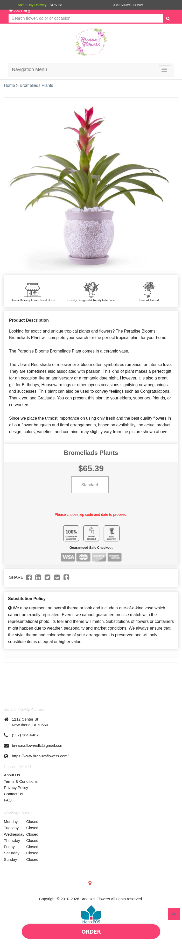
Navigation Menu (29, 69)
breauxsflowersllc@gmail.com (38, 745)
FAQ (8, 800)
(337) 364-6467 (25, 735)
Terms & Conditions (21, 781)
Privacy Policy (16, 787)
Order (91, 931)
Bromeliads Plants (36, 85)
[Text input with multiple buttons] (86, 18)
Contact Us (13, 794)
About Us (12, 775)
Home (9, 85)
